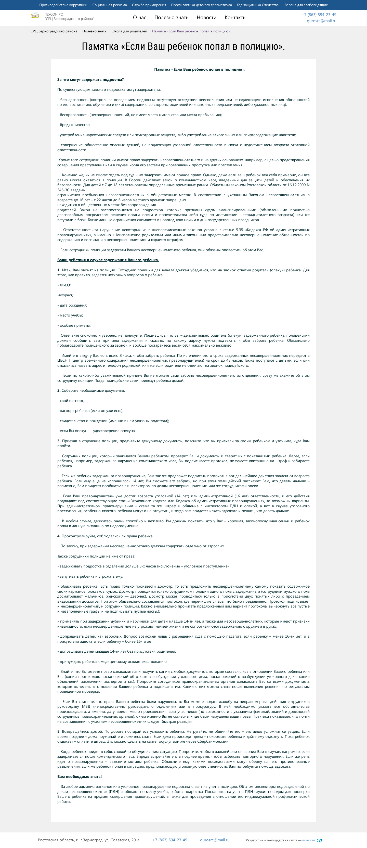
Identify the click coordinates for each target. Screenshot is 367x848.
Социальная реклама (110, 4)
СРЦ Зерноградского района (54, 31)
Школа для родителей (129, 31)
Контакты (235, 17)
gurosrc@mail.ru (321, 20)
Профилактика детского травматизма (201, 4)
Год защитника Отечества (258, 4)
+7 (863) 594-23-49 (319, 14)
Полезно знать (171, 17)
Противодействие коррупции (63, 4)
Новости (206, 17)
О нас (139, 17)
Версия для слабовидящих (306, 4)
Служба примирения (149, 4)
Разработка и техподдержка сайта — (280, 840)
